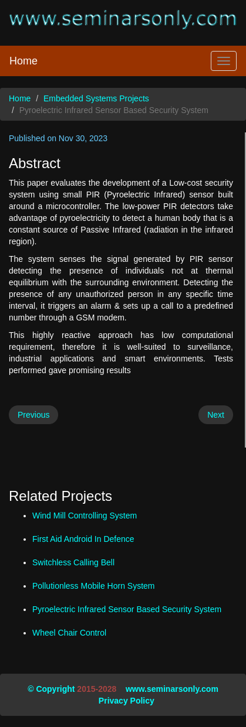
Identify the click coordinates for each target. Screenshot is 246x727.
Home (23, 61)
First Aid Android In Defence (83, 539)
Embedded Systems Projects (96, 98)
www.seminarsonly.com (172, 689)
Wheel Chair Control (69, 632)
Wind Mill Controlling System (84, 515)
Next (215, 414)
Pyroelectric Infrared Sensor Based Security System (126, 609)
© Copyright (51, 689)
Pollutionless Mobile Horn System (93, 586)
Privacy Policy (126, 700)
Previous (33, 414)
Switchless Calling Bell (73, 562)
